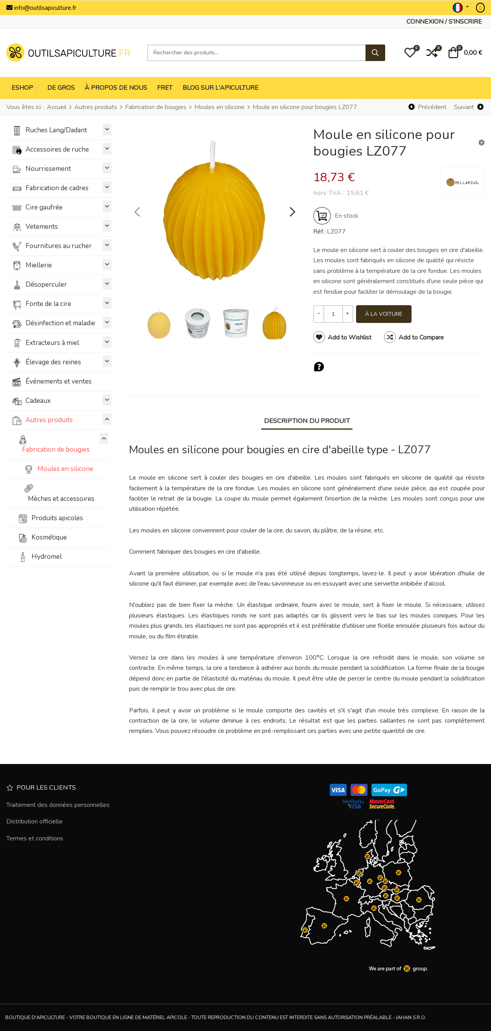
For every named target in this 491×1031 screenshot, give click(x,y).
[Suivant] (468, 106)
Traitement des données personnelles (58, 805)
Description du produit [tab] (307, 420)
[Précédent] (427, 106)
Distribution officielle (34, 821)
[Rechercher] (375, 53)
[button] (410, 52)
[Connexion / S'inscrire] (444, 21)
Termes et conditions (34, 838)
